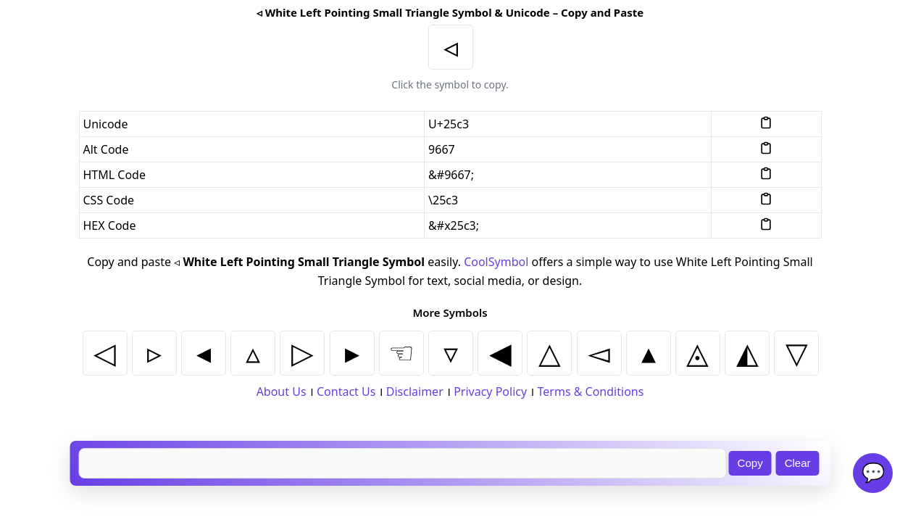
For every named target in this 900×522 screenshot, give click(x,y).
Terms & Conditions (591, 391)
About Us (282, 391)
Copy (750, 463)
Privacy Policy (490, 391)
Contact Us (346, 391)
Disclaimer (414, 391)
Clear (798, 463)
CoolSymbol (496, 262)
